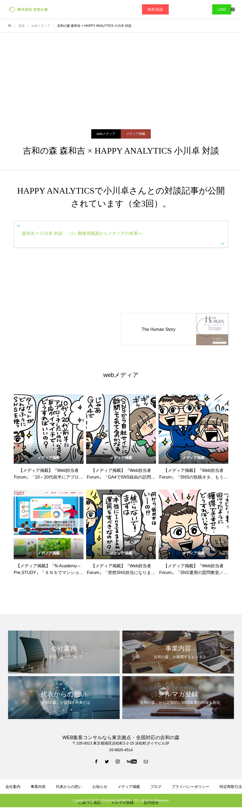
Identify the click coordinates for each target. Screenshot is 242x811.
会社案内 (12, 786)
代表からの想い (69, 786)
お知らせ (99, 786)
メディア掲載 (135, 134)
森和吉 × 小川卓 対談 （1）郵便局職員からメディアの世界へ (82, 233)
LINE (222, 9)
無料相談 (155, 9)
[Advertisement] (121, 72)
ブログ (156, 786)
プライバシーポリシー (190, 786)
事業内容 (38, 786)
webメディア (106, 134)
